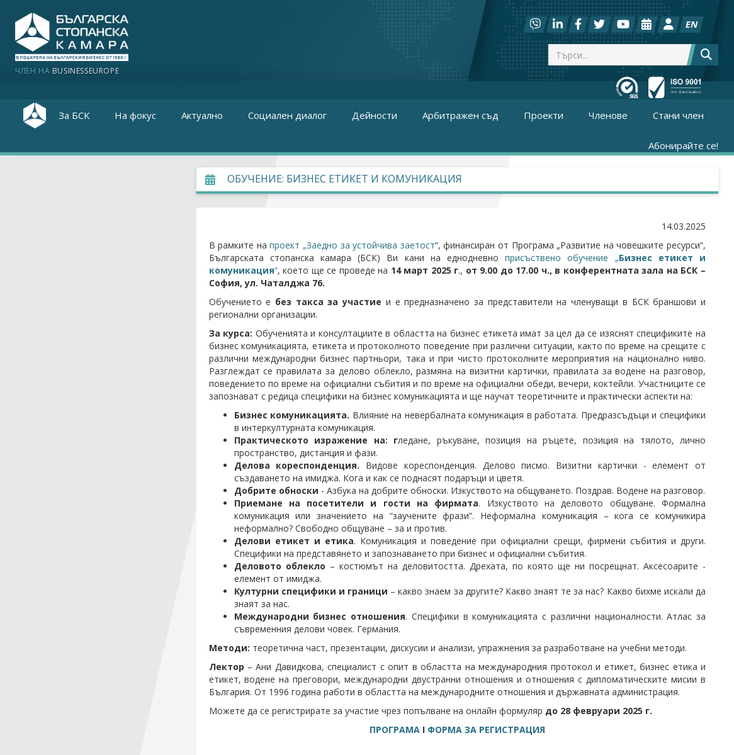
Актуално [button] (202, 115)
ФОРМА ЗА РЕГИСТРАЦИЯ (486, 729)
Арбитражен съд (460, 115)
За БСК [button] (74, 115)
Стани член (678, 115)
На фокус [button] (135, 115)
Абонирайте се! (683, 145)
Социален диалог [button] (287, 115)
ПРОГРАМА (395, 729)
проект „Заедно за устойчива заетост (351, 245)
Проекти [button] (543, 115)
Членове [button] (608, 115)
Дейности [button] (374, 115)
